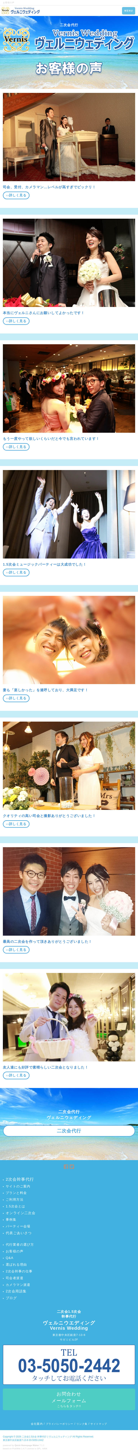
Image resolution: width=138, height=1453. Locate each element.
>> (16, 195)
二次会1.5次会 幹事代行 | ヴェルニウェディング (47, 1436)
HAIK (44, 1448)
